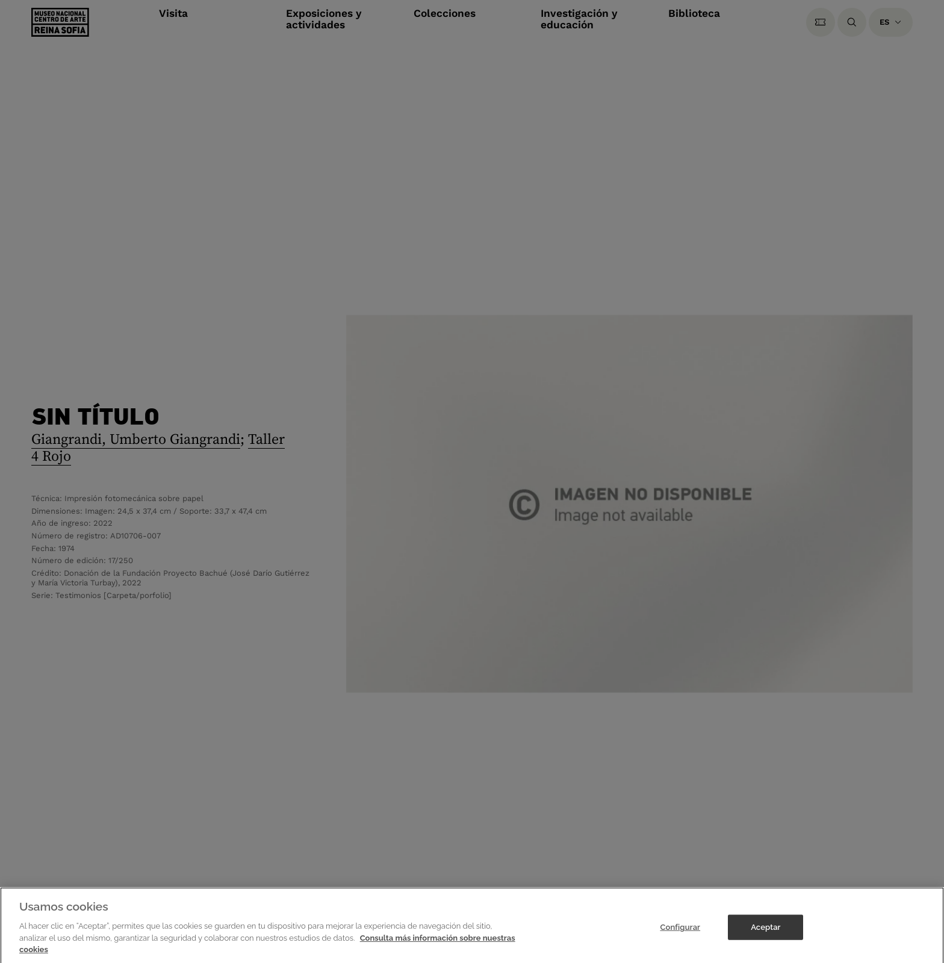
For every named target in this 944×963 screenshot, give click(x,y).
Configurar (680, 932)
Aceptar (765, 932)
